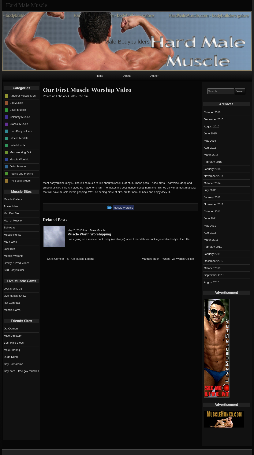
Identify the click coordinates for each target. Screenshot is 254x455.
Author (154, 75)
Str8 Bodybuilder (14, 270)
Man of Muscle (13, 220)
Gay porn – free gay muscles (21, 371)
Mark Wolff (10, 241)
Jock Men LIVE (13, 288)
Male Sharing (12, 349)
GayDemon (11, 328)
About (127, 75)
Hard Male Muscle (94, 230)
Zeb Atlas (9, 227)
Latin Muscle (17, 145)
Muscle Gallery (13, 199)
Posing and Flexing (21, 173)
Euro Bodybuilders (21, 131)
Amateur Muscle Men (23, 95)
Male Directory (13, 335)
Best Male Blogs (14, 342)
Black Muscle (18, 109)
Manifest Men (12, 213)
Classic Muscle (19, 124)
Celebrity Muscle (20, 117)
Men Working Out (20, 152)
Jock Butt (9, 248)
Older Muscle (18, 166)
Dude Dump (11, 356)
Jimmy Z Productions (16, 263)
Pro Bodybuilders (20, 180)
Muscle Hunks (12, 234)
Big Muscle (16, 102)
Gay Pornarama (13, 364)
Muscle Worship (19, 159)
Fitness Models (19, 138)
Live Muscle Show (15, 295)
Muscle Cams (12, 310)
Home (99, 75)
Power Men (11, 206)
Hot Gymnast (12, 302)
